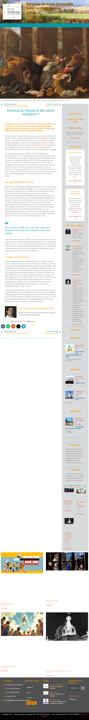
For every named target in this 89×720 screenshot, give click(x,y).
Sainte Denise (75, 138)
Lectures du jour (75, 128)
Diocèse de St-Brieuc (57, 685)
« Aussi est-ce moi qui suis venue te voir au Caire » (78, 283)
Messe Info (53, 692)
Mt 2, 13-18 (41, 145)
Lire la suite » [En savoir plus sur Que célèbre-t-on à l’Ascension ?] (76, 275)
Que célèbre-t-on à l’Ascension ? (78, 247)
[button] (44, 24)
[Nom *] (33, 692)
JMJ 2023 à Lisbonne (6, 603)
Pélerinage (69, 385)
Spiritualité (32, 321)
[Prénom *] (33, 687)
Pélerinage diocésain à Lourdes (74, 427)
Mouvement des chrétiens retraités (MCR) (74, 354)
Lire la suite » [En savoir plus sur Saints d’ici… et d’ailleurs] (76, 241)
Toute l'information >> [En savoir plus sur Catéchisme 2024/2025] (75, 217)
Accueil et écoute (75, 152)
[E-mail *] (33, 697)
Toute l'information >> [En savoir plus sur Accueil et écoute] (75, 181)
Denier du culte (55, 699)
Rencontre (69, 360)
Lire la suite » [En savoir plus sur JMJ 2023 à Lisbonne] (4, 608)
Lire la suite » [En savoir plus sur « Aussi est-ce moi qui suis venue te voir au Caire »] (76, 324)
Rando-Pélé (79, 383)
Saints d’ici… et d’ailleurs (77, 231)
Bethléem (44, 138)
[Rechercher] (83, 688)
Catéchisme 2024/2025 (75, 192)
